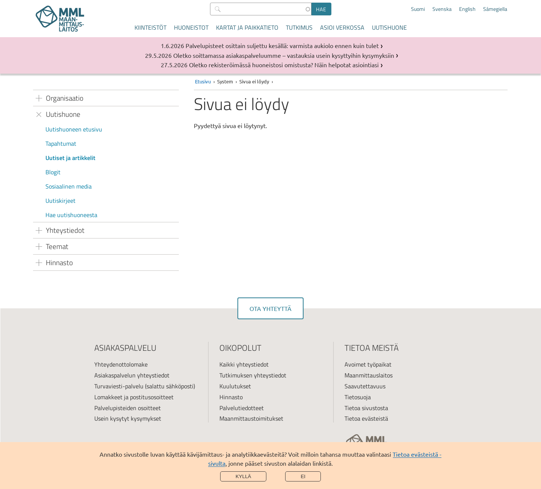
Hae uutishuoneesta (71, 214)
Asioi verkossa (342, 27)
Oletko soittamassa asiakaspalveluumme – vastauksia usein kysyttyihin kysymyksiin (283, 55)
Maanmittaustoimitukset (251, 418)
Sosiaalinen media (68, 186)
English (467, 9)
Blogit (52, 172)
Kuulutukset (235, 386)
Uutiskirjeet (60, 200)
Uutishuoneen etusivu (73, 129)
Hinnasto (231, 396)
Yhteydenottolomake (121, 364)
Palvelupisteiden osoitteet (127, 407)
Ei (303, 476)
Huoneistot (191, 27)
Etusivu (203, 81)
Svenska (442, 9)
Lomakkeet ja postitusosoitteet (134, 396)
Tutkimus (299, 27)
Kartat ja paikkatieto (247, 27)
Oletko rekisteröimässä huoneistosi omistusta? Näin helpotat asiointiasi (284, 64)
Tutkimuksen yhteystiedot (252, 375)
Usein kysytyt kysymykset (127, 418)
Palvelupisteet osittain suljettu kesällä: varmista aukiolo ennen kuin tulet (282, 45)
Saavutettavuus (365, 386)
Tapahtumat (60, 143)
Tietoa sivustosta (366, 407)
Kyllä (243, 476)
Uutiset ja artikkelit (70, 157)
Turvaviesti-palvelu (119, 386)
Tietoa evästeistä (366, 418)
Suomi (418, 9)
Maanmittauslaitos (369, 375)
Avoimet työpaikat (368, 364)
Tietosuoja (358, 396)
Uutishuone (389, 27)
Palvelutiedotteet (241, 407)
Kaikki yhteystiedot (244, 364)
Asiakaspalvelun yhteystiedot (131, 375)
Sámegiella (495, 9)
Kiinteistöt (150, 27)
